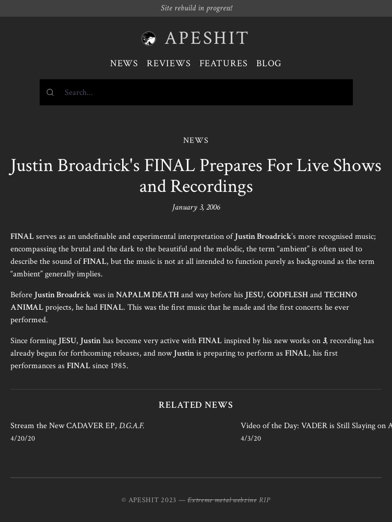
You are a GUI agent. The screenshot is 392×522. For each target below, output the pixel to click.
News (124, 63)
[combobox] (196, 92)
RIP (264, 500)
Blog (269, 63)
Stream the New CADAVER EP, (77, 425)
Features (223, 63)
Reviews (169, 63)
